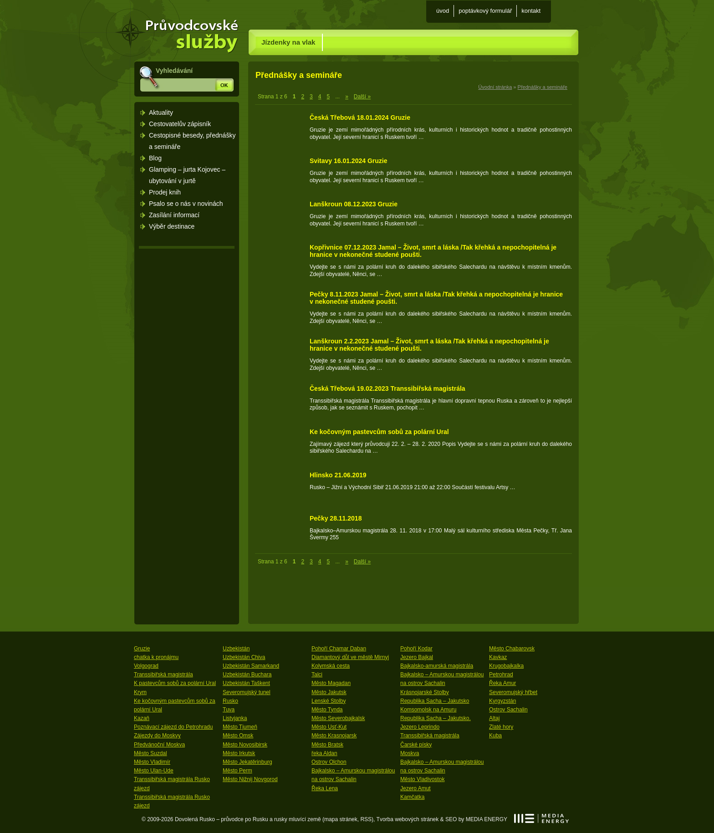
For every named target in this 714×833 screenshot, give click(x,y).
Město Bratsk (327, 744)
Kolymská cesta (330, 666)
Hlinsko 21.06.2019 (338, 475)
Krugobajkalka (506, 666)
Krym (140, 692)
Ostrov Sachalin (508, 709)
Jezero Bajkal (416, 657)
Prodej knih (165, 192)
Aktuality (161, 112)
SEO (451, 819)
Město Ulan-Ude (153, 770)
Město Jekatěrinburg (247, 762)
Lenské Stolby (328, 701)
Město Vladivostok (422, 779)
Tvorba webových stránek (408, 819)
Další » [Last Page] (362, 96)
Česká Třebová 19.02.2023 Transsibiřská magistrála (387, 388)
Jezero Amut (415, 788)
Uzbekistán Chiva (244, 657)
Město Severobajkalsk (338, 718)
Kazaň (141, 718)
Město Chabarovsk (512, 648)
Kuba (495, 735)
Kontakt (531, 10)
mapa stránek (340, 819)
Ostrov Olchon (329, 762)
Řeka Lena (324, 788)
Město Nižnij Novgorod (250, 779)
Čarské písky (416, 744)
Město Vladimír (152, 762)
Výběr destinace (171, 226)
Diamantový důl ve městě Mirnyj (350, 657)
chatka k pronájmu (156, 657)
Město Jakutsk (329, 692)
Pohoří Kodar (416, 648)
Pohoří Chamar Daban (338, 648)
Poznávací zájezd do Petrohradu (173, 727)
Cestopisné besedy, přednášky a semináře (192, 141)
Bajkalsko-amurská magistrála (436, 666)
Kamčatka (412, 797)
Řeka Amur (502, 683)
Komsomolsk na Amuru (428, 709)
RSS (366, 819)
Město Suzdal (150, 753)
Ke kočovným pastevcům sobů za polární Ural (379, 431)
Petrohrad (501, 674)
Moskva (409, 753)
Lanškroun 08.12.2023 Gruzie (354, 204)
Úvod (442, 10)
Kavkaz (498, 657)
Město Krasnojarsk (334, 735)
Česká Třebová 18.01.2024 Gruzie (360, 117)
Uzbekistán (236, 648)
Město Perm (237, 770)
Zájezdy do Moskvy (157, 735)
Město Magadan (331, 683)
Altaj (494, 718)
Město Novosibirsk (245, 744)
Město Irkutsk (239, 753)
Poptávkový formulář (485, 10)
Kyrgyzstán (502, 701)
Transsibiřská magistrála (163, 674)
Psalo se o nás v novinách (186, 203)
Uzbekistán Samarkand (251, 666)
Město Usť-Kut (329, 727)
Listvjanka (235, 718)
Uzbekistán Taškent (246, 683)
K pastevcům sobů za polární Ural (175, 683)
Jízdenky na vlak (288, 42)
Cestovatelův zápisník (180, 124)
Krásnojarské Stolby (424, 692)
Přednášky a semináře (542, 87)
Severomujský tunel (246, 692)
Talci (316, 674)
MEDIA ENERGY (541, 818)
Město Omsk (238, 735)
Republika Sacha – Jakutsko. (435, 718)
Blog (155, 158)
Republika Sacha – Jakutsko (434, 701)
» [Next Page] (346, 96)
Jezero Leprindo (419, 727)
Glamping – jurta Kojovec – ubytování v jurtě (187, 175)
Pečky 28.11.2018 (336, 518)
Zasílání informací (174, 215)
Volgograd (146, 666)
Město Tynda (326, 709)
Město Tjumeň (240, 727)
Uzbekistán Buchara (247, 674)
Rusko (230, 701)
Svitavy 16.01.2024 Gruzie (348, 160)
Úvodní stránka (187, 31)
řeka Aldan (324, 753)
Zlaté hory (501, 727)
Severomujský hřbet (513, 692)
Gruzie (142, 648)
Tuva (229, 709)
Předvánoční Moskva (159, 744)
